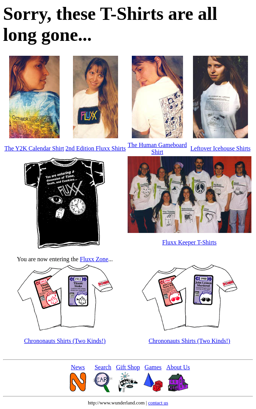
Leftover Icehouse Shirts (220, 148)
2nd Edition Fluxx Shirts (95, 148)
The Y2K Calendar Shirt (34, 148)
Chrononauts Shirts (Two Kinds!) (65, 341)
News (78, 367)
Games (152, 367)
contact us (158, 403)
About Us (178, 367)
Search (103, 367)
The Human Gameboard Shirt (157, 148)
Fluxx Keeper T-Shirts (189, 242)
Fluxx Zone (94, 259)
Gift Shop (128, 367)
